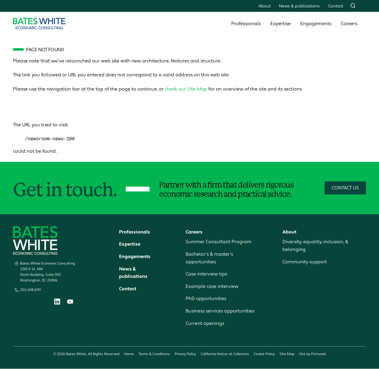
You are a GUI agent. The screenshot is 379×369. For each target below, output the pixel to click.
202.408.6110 (30, 290)
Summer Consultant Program (218, 242)
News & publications (299, 6)
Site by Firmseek (312, 354)
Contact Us (345, 188)
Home (129, 354)
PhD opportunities (206, 299)
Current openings (205, 323)
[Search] (353, 5)
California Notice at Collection (225, 354)
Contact (335, 6)
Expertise (280, 24)
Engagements (315, 24)
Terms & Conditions (154, 354)
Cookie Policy (264, 354)
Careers (349, 24)
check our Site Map (186, 89)
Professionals (246, 24)
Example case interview (212, 286)
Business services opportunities (220, 311)
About (264, 6)
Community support (304, 262)
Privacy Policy (185, 354)
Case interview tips (206, 274)
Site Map (287, 354)
